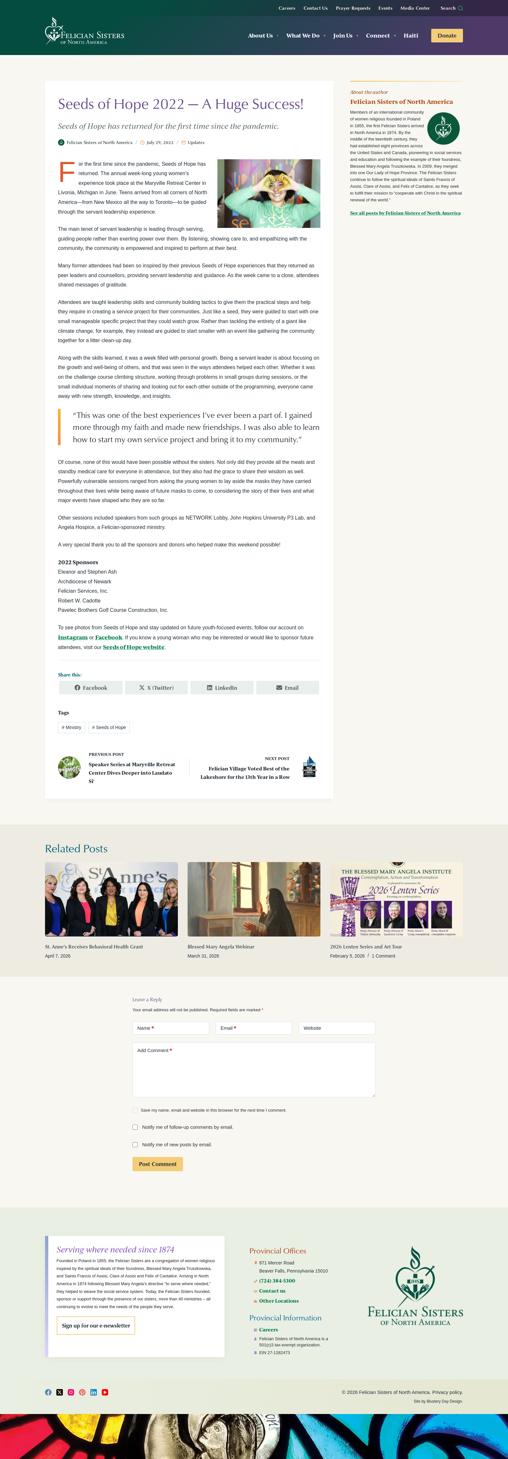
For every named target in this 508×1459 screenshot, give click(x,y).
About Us (264, 35)
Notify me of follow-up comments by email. (188, 1126)
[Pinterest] (82, 1392)
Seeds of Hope (109, 727)
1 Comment (383, 955)
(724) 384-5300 (278, 1277)
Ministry (71, 727)
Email (229, 1027)
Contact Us (316, 8)
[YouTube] (105, 1392)
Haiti (411, 35)
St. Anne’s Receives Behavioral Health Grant (94, 946)
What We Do (306, 35)
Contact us (273, 1288)
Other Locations (280, 1297)
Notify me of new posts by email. (177, 1144)
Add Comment (154, 1050)
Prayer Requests (353, 8)
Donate (447, 35)
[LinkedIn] (93, 1392)
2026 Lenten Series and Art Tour (366, 946)
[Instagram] (71, 1392)
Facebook (108, 637)
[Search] (452, 8)
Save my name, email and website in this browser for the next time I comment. (213, 1109)
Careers (287, 8)
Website (312, 1027)
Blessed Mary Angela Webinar (221, 946)
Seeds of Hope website (134, 646)
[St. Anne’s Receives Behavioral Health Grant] (111, 899)
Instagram (73, 637)
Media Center (415, 8)
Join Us (346, 35)
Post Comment (158, 1163)
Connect (381, 35)
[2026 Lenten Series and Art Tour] (396, 899)
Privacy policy (447, 1392)
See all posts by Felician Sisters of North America (405, 213)
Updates (196, 142)
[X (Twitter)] (59, 1392)
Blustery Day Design (444, 1401)
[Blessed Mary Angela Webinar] (254, 899)
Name (145, 1027)
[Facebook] (48, 1392)
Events (385, 8)
